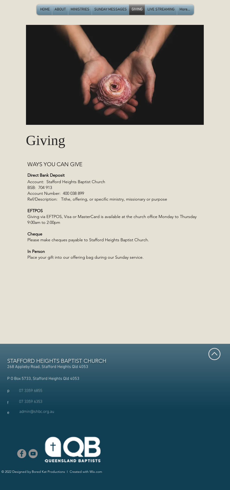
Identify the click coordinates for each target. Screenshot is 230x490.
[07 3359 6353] (30, 401)
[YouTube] (33, 453)
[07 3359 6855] (30, 390)
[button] (60, 9)
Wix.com (96, 472)
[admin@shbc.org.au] (36, 411)
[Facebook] (21, 453)
